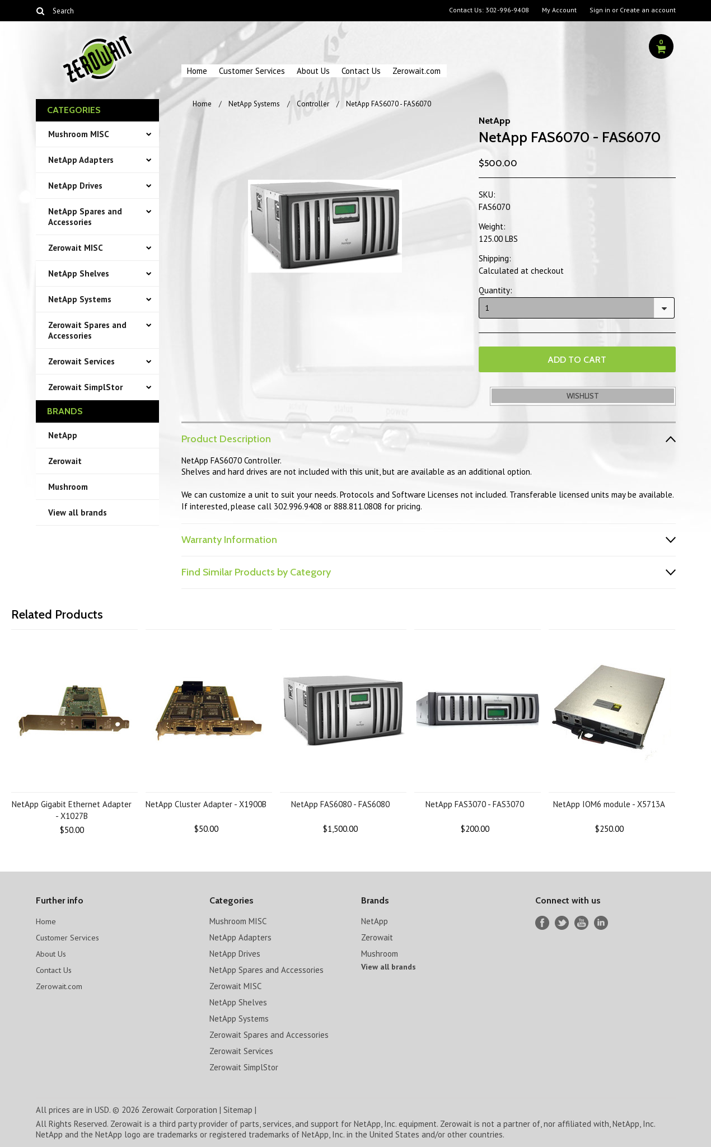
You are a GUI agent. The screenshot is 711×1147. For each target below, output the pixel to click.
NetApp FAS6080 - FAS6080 (340, 803)
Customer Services (252, 70)
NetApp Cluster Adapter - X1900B (206, 803)
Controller (313, 104)
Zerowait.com (416, 70)
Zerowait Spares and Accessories (87, 330)
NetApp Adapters (81, 160)
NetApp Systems (79, 299)
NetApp (62, 435)
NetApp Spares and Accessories (85, 216)
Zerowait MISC (75, 247)
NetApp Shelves (78, 273)
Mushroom (68, 486)
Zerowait (65, 461)
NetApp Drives (75, 185)
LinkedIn (601, 922)
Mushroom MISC (78, 134)
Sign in (600, 10)
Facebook (542, 922)
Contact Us (361, 70)
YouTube (581, 922)
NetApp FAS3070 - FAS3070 (474, 803)
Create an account (648, 10)
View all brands (77, 512)
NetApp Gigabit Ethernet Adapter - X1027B (72, 809)
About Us (313, 70)
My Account (559, 10)
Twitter (562, 922)
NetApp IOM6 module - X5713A (609, 803)
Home (197, 70)
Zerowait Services (81, 361)
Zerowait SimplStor (85, 387)
